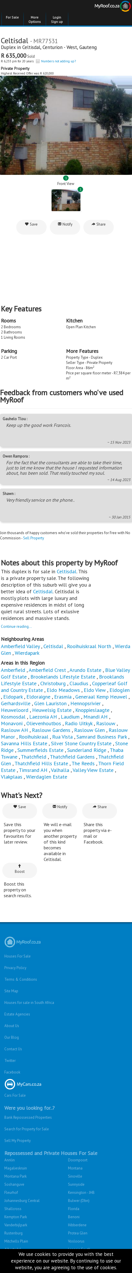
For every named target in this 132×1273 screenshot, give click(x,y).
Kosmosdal (13, 716)
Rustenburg (13, 1233)
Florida (73, 1208)
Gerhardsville (15, 703)
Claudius (78, 683)
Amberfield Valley (20, 646)
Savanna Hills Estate (24, 743)
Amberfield (13, 670)
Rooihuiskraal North (89, 646)
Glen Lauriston (51, 703)
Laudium (70, 716)
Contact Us (13, 1049)
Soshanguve (14, 1184)
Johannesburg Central (22, 1200)
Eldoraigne (38, 696)
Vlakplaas (11, 776)
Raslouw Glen (89, 730)
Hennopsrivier (85, 703)
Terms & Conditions (20, 979)
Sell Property (33, 538)
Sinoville (75, 1176)
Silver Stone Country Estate (81, 743)
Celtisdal (31, 47)
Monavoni (12, 723)
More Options (34, 19)
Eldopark (13, 696)
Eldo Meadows (63, 690)
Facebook (12, 1072)
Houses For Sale (17, 956)
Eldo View (95, 690)
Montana (75, 1168)
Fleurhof (11, 1192)
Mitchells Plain (16, 1241)
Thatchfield (33, 756)
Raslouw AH (14, 730)
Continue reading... (16, 626)
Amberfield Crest (47, 670)
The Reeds (83, 763)
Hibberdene (77, 1225)
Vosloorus (76, 1241)
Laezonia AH (43, 716)
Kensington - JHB (81, 1192)
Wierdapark (27, 653)
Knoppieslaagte (92, 710)
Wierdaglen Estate (46, 776)
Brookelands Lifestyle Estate (62, 676)
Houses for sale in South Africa (29, 1002)
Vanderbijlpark (15, 1225)
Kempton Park (15, 1216)
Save (31, 224)
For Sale (12, 17)
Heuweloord (14, 710)
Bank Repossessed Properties (28, 1117)
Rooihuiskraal (33, 736)
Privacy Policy (15, 967)
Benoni (74, 1216)
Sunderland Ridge (86, 750)
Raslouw (105, 723)
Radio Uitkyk (78, 723)
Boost (20, 869)
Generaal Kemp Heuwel (101, 696)
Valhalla (60, 770)
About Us (11, 1025)
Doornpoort (77, 1160)
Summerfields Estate (40, 750)
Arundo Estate (85, 670)
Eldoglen (119, 690)
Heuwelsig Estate (52, 710)
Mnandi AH (95, 716)
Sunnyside (76, 1184)
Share (98, 224)
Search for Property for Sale (26, 1129)
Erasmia (63, 696)
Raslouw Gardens (51, 730)
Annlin (9, 1160)
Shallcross (12, 1208)
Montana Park (15, 1176)
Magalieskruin (15, 1168)
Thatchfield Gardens (72, 756)
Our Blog (11, 1037)
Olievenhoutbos (43, 723)
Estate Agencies (17, 1014)
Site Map (11, 991)
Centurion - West (60, 47)
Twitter (10, 1060)
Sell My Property (17, 1140)
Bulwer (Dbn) (78, 1200)
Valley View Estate (93, 770)
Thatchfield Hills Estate (41, 763)
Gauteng (88, 47)
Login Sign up (57, 19)
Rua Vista (62, 736)
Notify (65, 224)
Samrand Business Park (101, 736)
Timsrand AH (33, 770)
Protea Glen (77, 1233)
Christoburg (53, 683)
